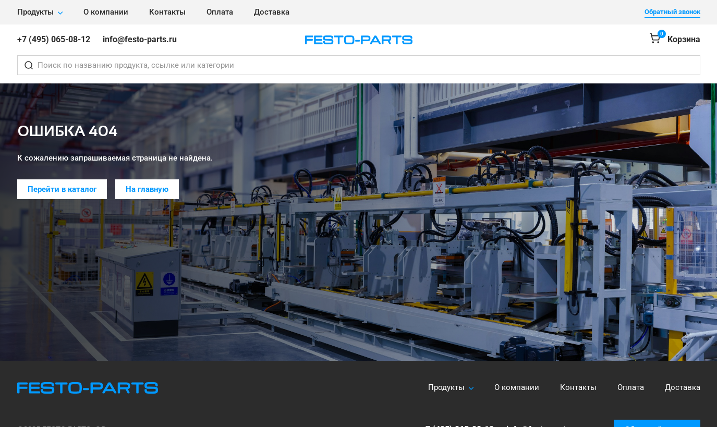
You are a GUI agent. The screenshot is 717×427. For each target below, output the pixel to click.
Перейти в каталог (62, 189)
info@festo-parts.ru (140, 39)
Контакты (167, 12)
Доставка (271, 12)
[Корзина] (675, 40)
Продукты (35, 12)
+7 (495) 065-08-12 (53, 39)
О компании (105, 12)
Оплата (219, 12)
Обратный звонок (672, 12)
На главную (147, 189)
